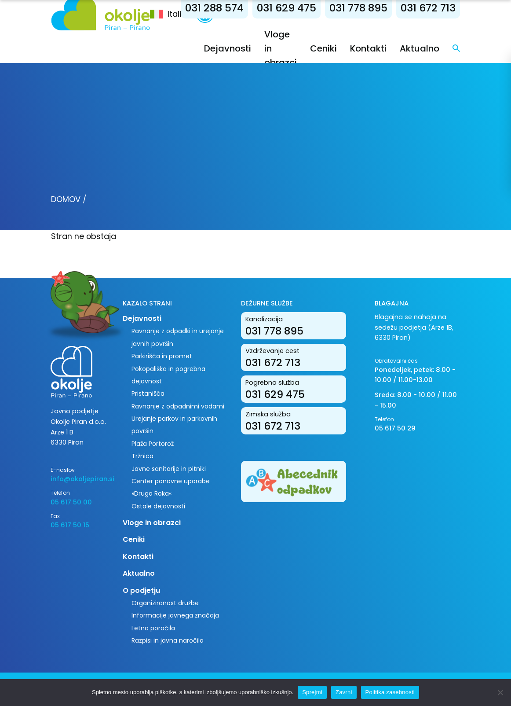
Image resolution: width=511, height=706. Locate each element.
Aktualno (419, 48)
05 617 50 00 (71, 502)
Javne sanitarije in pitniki (168, 468)
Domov (65, 199)
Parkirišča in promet (161, 356)
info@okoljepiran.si (80, 478)
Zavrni (344, 692)
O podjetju (141, 590)
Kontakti (368, 48)
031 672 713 (428, 7)
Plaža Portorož (152, 443)
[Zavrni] (500, 692)
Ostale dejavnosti (158, 506)
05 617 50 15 (70, 525)
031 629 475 (286, 7)
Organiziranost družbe (165, 603)
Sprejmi (312, 692)
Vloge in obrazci (152, 523)
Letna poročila (153, 628)
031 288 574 (214, 7)
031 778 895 (358, 7)
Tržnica (142, 456)
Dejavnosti (227, 48)
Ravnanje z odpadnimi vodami (177, 406)
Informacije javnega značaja (175, 615)
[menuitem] (173, 14)
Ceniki (323, 48)
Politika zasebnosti (390, 692)
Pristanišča (147, 393)
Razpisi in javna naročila (167, 640)
